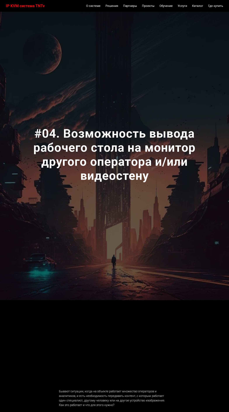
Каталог (197, 6)
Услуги (182, 6)
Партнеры (130, 6)
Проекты (148, 6)
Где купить (215, 6)
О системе (93, 6)
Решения (111, 6)
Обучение (166, 6)
